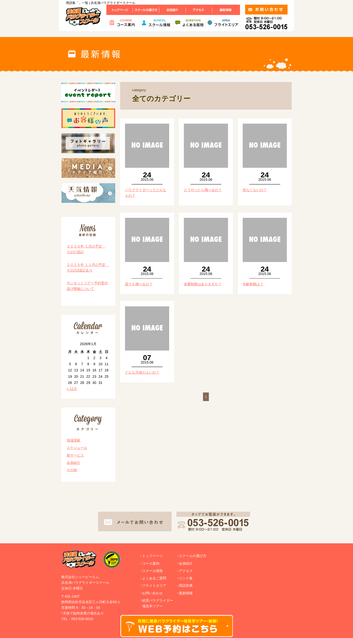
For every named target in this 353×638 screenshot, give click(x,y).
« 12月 (72, 389)
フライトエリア (154, 585)
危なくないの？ (255, 190)
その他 (72, 470)
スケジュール (77, 448)
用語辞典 (186, 585)
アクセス (186, 571)
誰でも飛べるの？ (138, 284)
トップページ (152, 556)
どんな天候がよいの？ (142, 372)
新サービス (75, 455)
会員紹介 (73, 463)
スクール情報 (152, 571)
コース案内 (150, 563)
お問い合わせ (152, 593)
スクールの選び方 (192, 556)
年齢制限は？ (253, 284)
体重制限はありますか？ (203, 284)
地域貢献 (73, 440)
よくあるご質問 (154, 578)
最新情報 (186, 593)
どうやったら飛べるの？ (203, 190)
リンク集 (186, 578)
